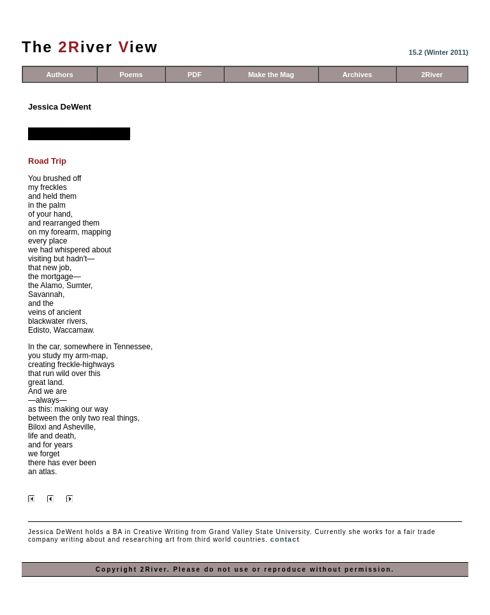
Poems (130, 74)
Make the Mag (271, 74)
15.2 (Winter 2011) (438, 52)
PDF (195, 74)
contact (285, 539)
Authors (59, 74)
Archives (357, 74)
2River (432, 74)
